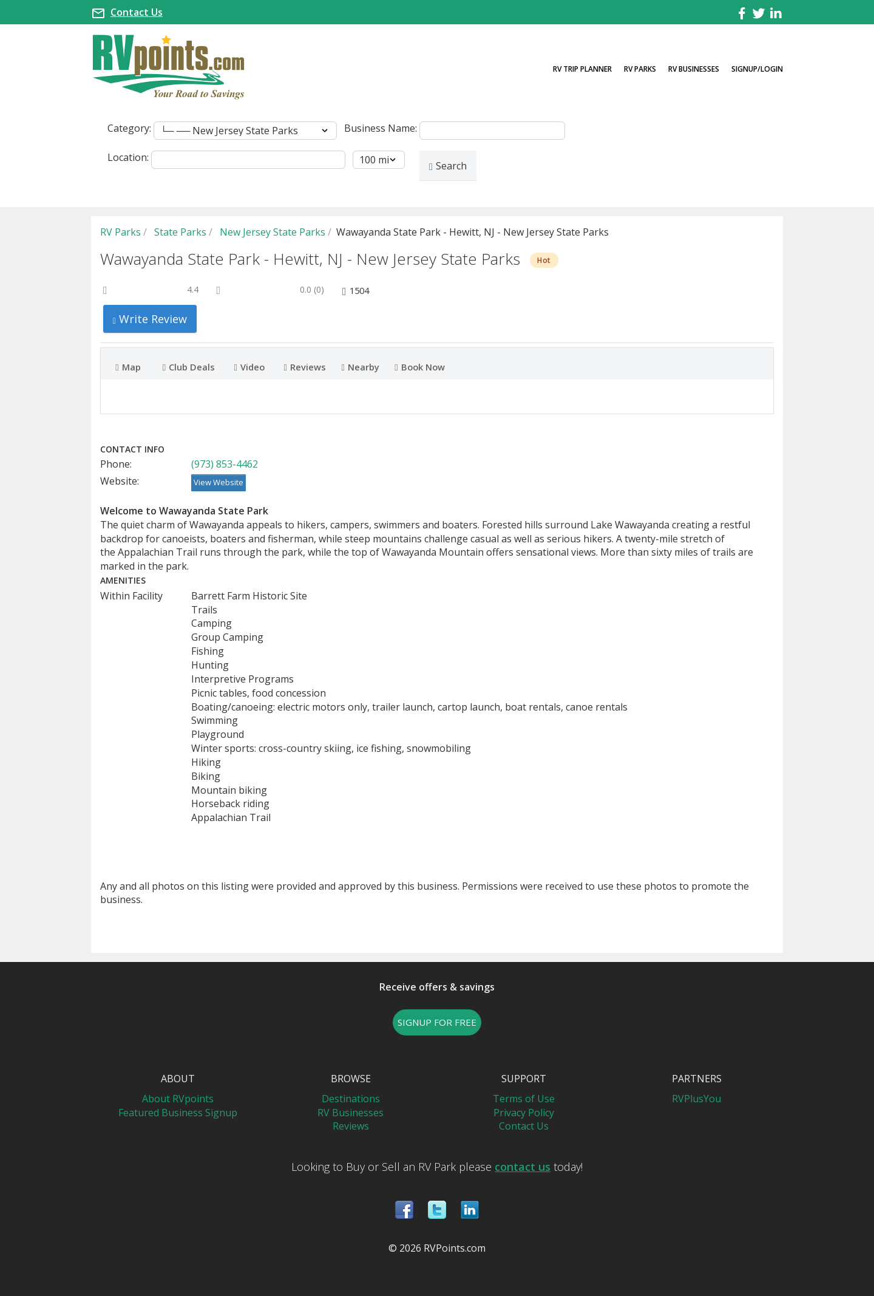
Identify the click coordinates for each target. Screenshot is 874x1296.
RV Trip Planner (582, 69)
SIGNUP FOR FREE (437, 1022)
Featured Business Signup (177, 1112)
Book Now (419, 366)
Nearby (360, 366)
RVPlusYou (696, 1098)
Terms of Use (524, 1098)
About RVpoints (178, 1098)
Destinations (351, 1098)
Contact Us (136, 12)
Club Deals (189, 366)
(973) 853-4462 (224, 464)
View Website (218, 482)
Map (127, 366)
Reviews (305, 366)
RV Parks (640, 69)
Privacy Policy (523, 1112)
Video (249, 366)
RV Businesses (693, 69)
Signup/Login (757, 69)
